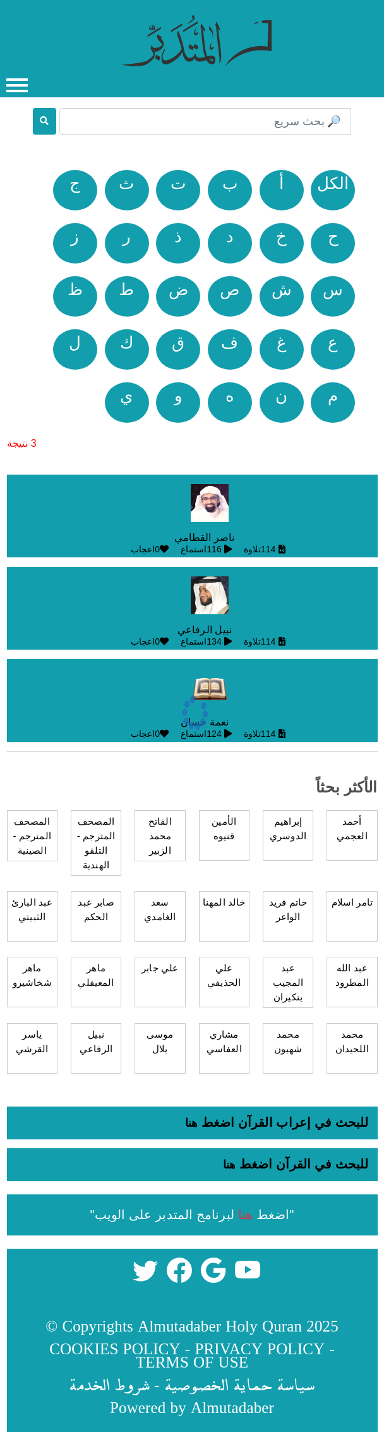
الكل (333, 183)
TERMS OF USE (192, 1362)
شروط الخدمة (109, 1384)
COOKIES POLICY (115, 1348)
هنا (191, 1123)
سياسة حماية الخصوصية (239, 1384)
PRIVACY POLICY (260, 1348)
